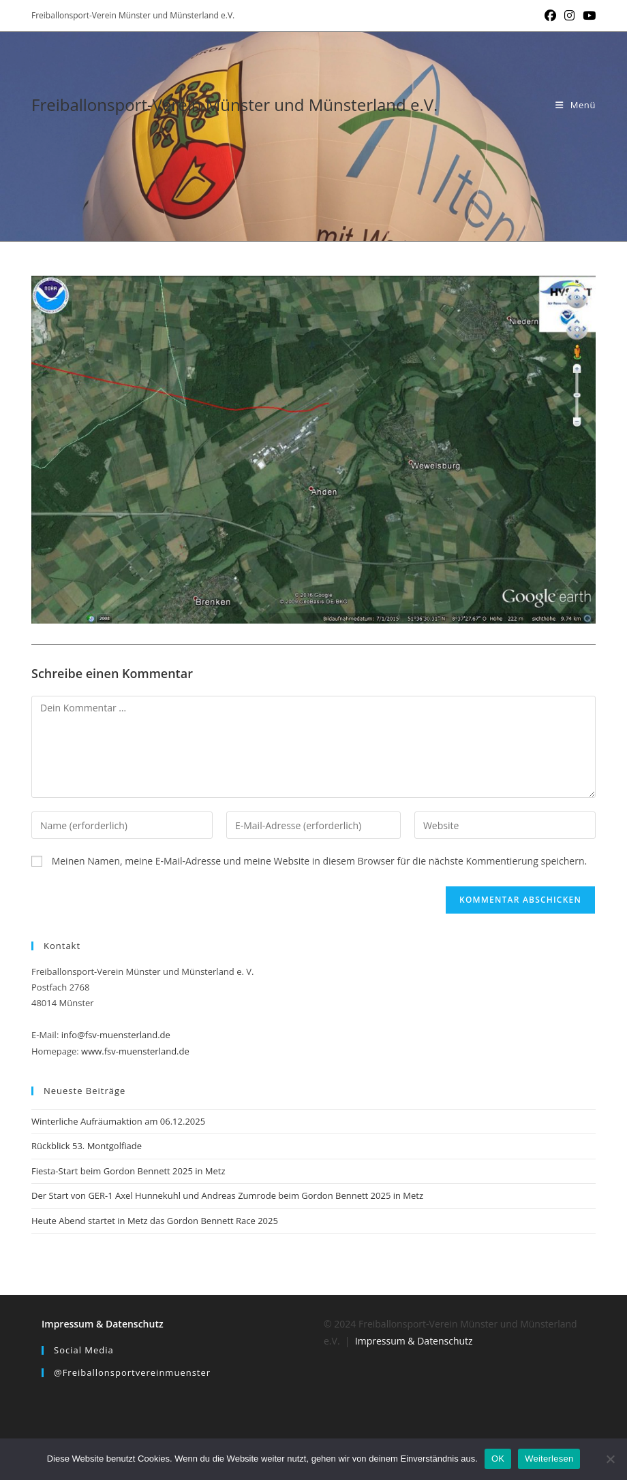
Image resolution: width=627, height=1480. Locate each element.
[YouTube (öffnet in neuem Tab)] (587, 15)
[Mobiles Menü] (575, 105)
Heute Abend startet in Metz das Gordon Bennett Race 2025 (154, 1220)
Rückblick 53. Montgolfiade (86, 1146)
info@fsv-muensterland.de (115, 1035)
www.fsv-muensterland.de (135, 1051)
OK (497, 1458)
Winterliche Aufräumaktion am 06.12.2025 (118, 1121)
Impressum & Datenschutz (103, 1323)
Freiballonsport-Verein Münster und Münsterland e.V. (234, 104)
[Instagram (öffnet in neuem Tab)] (569, 15)
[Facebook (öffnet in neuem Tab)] (550, 15)
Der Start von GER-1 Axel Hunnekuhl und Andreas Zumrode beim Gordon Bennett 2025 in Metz (227, 1195)
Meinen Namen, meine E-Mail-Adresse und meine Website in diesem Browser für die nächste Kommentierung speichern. (319, 860)
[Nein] (610, 1459)
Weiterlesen (549, 1458)
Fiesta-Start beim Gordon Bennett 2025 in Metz (128, 1171)
